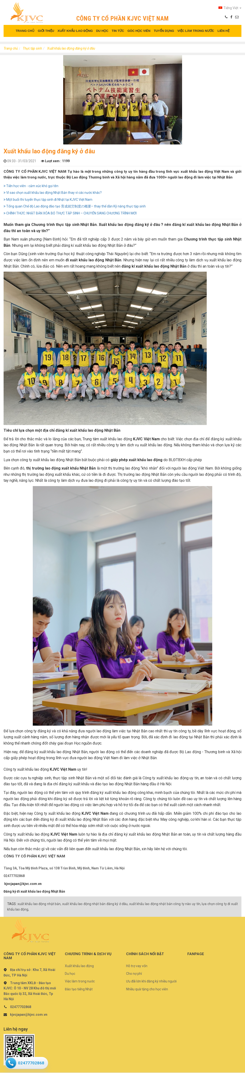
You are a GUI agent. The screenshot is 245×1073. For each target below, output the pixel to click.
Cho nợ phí (134, 973)
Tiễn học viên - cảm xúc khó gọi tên (31, 186)
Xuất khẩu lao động (79, 966)
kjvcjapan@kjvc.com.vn (23, 884)
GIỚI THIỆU (46, 31)
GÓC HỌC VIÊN (139, 31)
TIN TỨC (118, 31)
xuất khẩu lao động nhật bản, (39, 904)
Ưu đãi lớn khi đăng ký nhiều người (151, 981)
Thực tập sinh (32, 48)
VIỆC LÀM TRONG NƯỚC (196, 31)
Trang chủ (11, 48)
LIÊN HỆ (223, 31)
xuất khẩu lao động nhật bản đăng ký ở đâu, (95, 904)
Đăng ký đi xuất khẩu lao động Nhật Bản (34, 891)
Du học (70, 973)
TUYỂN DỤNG (164, 31)
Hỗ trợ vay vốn (136, 966)
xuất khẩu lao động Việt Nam (205, 171)
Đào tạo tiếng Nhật (79, 989)
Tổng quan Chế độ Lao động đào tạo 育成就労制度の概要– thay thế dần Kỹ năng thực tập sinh (75, 206)
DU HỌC (102, 31)
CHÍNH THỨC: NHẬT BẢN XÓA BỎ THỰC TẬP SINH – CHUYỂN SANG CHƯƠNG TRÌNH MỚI (70, 213)
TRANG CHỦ (25, 31)
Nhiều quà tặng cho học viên (147, 989)
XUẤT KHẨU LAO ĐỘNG (75, 31)
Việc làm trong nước (80, 981)
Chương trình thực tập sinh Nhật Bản (64, 224)
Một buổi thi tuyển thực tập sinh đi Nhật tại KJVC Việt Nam (48, 199)
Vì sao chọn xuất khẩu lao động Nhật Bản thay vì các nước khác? (53, 193)
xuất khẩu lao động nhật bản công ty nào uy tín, (165, 904)
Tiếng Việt (229, 8)
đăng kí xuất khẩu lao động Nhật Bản (205, 224)
